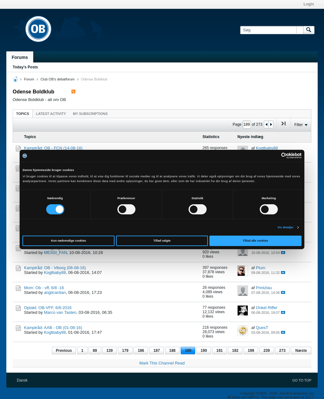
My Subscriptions (90, 114)
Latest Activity (51, 114)
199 (251, 350)
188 (172, 350)
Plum (260, 267)
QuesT (262, 327)
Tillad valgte (162, 240)
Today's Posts (25, 67)
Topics (22, 114)
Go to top (301, 380)
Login (308, 4)
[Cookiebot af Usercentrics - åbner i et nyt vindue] (274, 156)
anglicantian (55, 292)
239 (267, 350)
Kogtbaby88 (267, 148)
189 (188, 350)
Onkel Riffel (266, 307)
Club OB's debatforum (57, 79)
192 (235, 350)
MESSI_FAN (55, 252)
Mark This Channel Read (162, 363)
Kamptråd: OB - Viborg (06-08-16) (55, 267)
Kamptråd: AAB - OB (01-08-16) (53, 327)
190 (204, 350)
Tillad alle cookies (255, 240)
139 (109, 350)
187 (156, 350)
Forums (20, 57)
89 (95, 350)
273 (282, 350)
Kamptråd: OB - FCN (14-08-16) (53, 148)
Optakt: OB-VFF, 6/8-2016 (48, 307)
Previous (64, 350)
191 (219, 350)
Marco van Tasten (60, 312)
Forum (29, 79)
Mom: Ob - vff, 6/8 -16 (44, 287)
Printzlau (264, 287)
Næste (301, 350)
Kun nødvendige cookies (68, 240)
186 (141, 350)
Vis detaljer (285, 227)
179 (125, 350)
